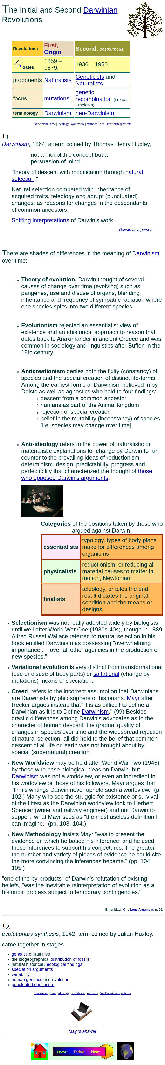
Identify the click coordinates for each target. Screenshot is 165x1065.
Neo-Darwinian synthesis (115, 124)
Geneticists (90, 76)
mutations (56, 98)
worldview (77, 124)
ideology (63, 124)
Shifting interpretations (40, 220)
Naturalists (57, 80)
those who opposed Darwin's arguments (86, 474)
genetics (20, 954)
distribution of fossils (70, 959)
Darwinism (57, 113)
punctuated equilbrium (33, 984)
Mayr (133, 698)
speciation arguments (32, 969)
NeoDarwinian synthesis (115, 993)
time (52, 124)
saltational (106, 674)
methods (92, 124)
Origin (52, 52)
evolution (60, 979)
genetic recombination (94, 95)
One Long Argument (138, 909)
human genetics (27, 979)
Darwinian (100, 10)
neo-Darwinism (95, 113)
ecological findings (64, 964)
